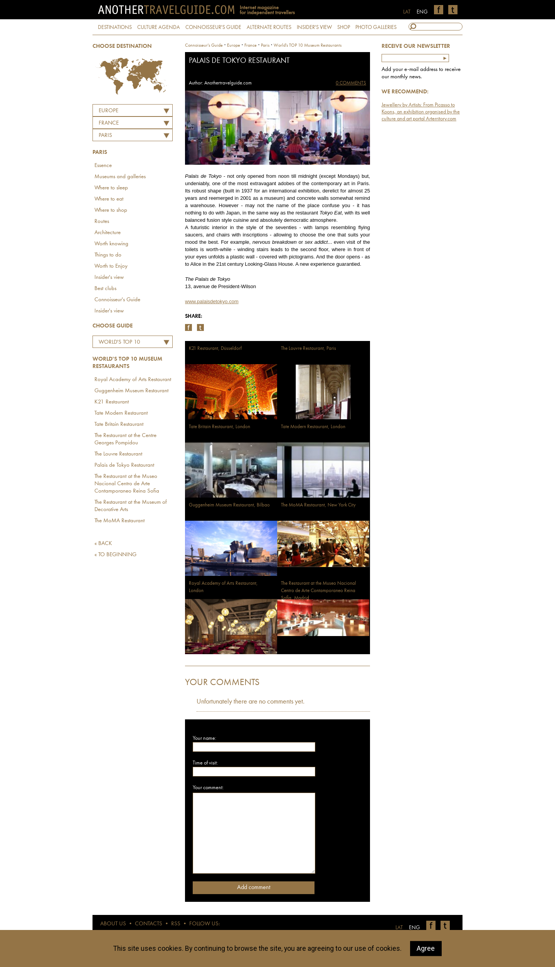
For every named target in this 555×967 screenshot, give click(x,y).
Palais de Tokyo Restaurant (124, 465)
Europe (108, 111)
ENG (422, 12)
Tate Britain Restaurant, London (219, 426)
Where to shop (110, 210)
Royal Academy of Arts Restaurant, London (223, 587)
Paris (105, 135)
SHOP (343, 27)
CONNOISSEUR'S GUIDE (213, 27)
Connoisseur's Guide (117, 300)
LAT (406, 12)
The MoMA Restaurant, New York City (318, 505)
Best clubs (105, 289)
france (250, 45)
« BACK (103, 544)
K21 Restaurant (111, 402)
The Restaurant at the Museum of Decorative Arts (130, 506)
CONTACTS (148, 924)
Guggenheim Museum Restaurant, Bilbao (229, 505)
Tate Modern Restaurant (121, 413)
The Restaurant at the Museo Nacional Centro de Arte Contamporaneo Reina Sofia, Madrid (318, 591)
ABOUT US (113, 924)
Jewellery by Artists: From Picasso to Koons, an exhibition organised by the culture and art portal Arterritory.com (421, 112)
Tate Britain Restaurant (118, 424)
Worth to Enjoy (111, 266)
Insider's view (109, 277)
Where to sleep (111, 188)
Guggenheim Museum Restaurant (131, 391)
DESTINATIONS (115, 27)
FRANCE (109, 123)
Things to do (107, 255)
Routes (101, 221)
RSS (175, 924)
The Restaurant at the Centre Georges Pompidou (125, 439)
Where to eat (108, 199)
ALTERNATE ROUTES (269, 27)
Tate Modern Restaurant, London (313, 426)
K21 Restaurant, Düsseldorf (215, 348)
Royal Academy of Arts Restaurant (132, 380)
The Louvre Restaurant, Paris (308, 348)
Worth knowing (111, 244)
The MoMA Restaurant (119, 521)
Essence (103, 166)
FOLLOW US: (204, 924)
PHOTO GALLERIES (376, 27)
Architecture (107, 233)
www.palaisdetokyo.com (212, 301)
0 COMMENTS (351, 83)
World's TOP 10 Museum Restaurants (124, 343)
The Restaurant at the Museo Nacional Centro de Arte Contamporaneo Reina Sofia (126, 484)
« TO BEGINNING (115, 555)
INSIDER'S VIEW (314, 27)
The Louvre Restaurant (118, 454)
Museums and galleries (120, 177)
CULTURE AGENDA (158, 27)
